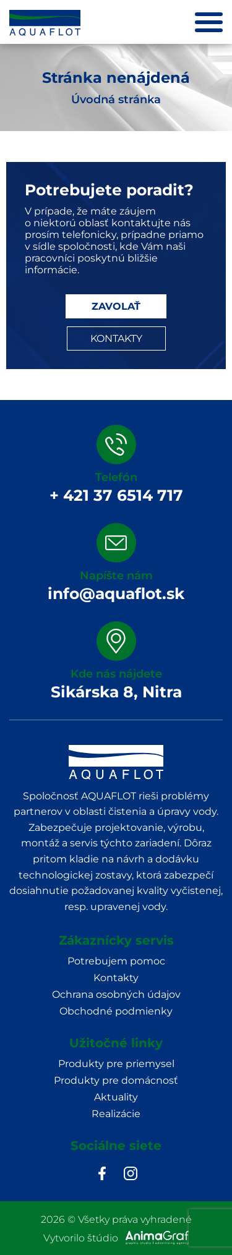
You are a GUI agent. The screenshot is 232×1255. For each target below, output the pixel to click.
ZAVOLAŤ (116, 306)
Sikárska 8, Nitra (116, 692)
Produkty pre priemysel (116, 1064)
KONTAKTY (116, 338)
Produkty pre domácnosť (116, 1080)
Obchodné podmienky (116, 1011)
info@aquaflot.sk (116, 593)
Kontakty (116, 978)
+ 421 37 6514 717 (116, 495)
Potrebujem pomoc (116, 961)
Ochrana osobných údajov (116, 994)
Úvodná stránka (116, 99)
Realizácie (116, 1114)
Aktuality (116, 1097)
